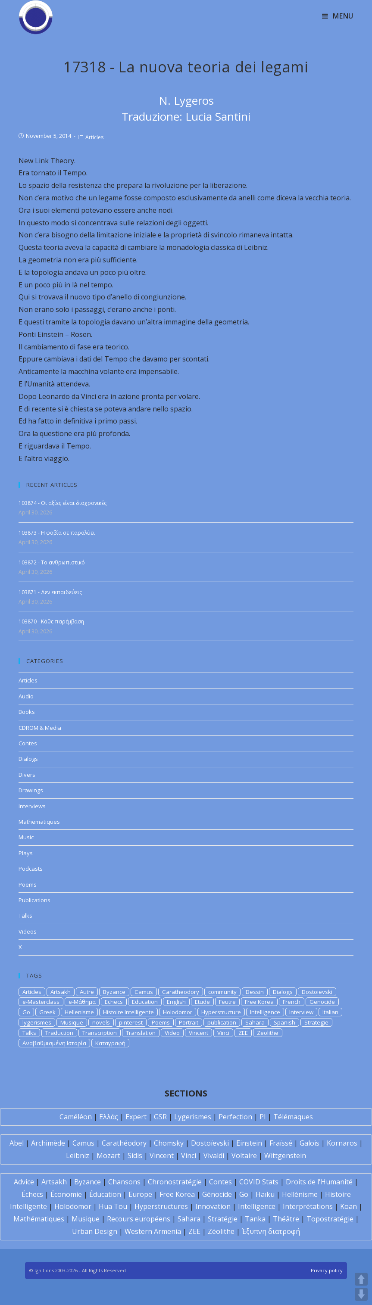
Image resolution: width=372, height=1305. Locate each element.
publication (221, 1022)
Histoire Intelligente (128, 1012)
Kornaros (342, 1143)
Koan (348, 1206)
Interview (301, 1012)
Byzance (114, 992)
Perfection (235, 1116)
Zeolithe (267, 1033)
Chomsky (169, 1143)
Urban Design (94, 1231)
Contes (28, 743)
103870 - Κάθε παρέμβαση (51, 621)
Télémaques (293, 1116)
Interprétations (308, 1206)
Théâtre (286, 1219)
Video (172, 1033)
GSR (160, 1116)
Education (145, 1002)
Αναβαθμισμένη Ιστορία (54, 1043)
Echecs (114, 1002)
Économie (66, 1194)
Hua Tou (113, 1206)
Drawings (31, 790)
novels (101, 1022)
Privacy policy (327, 1270)
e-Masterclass (40, 1002)
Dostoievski (317, 992)
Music (26, 837)
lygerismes (36, 1022)
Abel (16, 1143)
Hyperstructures (161, 1206)
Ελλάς (108, 1116)
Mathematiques (39, 821)
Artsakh (60, 992)
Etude (202, 1002)
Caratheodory (180, 992)
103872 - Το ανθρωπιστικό (52, 562)
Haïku (265, 1194)
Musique (71, 1022)
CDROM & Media (40, 728)
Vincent (198, 1033)
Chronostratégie (175, 1182)
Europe (140, 1194)
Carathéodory (124, 1143)
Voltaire (244, 1155)
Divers (27, 775)
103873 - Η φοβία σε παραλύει (57, 532)
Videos (28, 931)
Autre (87, 992)
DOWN (361, 1294)
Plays (26, 853)
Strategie (316, 1022)
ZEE (243, 1033)
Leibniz (77, 1155)
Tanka (255, 1219)
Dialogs (28, 759)
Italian (330, 1012)
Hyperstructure (221, 1012)
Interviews (32, 806)
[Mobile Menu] (337, 16)
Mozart (108, 1155)
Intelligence (265, 1012)
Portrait (188, 1022)
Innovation (213, 1206)
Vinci (223, 1033)
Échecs (32, 1194)
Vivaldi (213, 1155)
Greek (47, 1012)
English (176, 1002)
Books (27, 712)
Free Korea (259, 1002)
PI (262, 1116)
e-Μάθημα (82, 1002)
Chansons (124, 1182)
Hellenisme (79, 1012)
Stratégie (223, 1219)
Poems (28, 884)
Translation (141, 1033)
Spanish (284, 1022)
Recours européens (138, 1219)
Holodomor (177, 1012)
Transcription (99, 1033)
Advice (24, 1182)
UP (361, 1279)
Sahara (255, 1022)
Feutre (227, 1002)
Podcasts (31, 868)
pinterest (131, 1022)
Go (26, 1012)
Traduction (59, 1033)
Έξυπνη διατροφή (271, 1231)
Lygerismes (192, 1116)
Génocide (217, 1194)
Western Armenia (153, 1231)
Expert (136, 1116)
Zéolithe (221, 1231)
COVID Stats (258, 1182)
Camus (143, 992)
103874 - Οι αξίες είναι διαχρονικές (62, 503)
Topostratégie (329, 1219)
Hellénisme (300, 1194)
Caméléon (75, 1116)
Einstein (249, 1143)
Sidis (135, 1155)
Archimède (48, 1143)
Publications (34, 900)
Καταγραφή (110, 1043)
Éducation (105, 1194)
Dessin (255, 992)
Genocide (322, 1002)
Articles (94, 137)
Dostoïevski (210, 1143)
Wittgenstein (285, 1155)
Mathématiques (38, 1219)
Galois (309, 1143)
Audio (26, 696)
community (222, 992)
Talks (25, 915)
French (291, 1002)
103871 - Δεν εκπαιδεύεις (50, 592)
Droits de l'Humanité (319, 1182)
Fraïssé (280, 1143)
